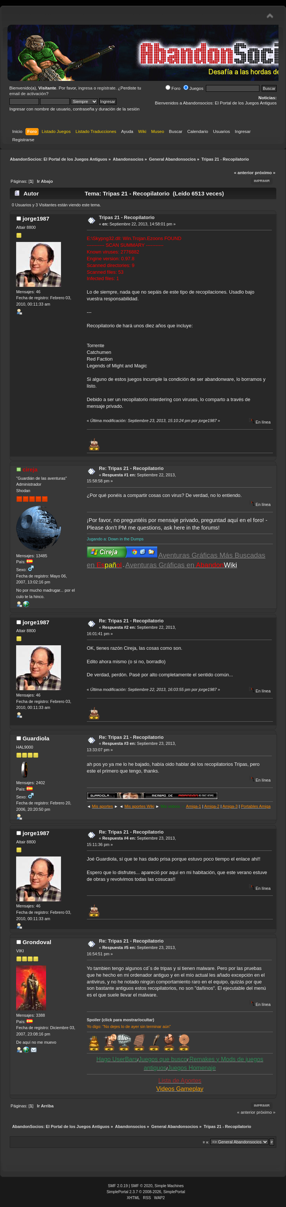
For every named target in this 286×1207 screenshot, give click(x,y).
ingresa (85, 88)
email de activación (27, 93)
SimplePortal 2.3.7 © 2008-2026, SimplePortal (146, 1192)
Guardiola (35, 738)
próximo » (265, 172)
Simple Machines (169, 1186)
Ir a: (206, 1142)
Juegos (193, 88)
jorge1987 (35, 218)
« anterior (243, 172)
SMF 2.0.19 (118, 1186)
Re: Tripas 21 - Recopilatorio (131, 468)
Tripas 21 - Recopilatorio (127, 217)
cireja (29, 469)
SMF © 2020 (142, 1186)
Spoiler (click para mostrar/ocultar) (120, 1020)
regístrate (106, 88)
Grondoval (36, 942)
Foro (172, 88)
